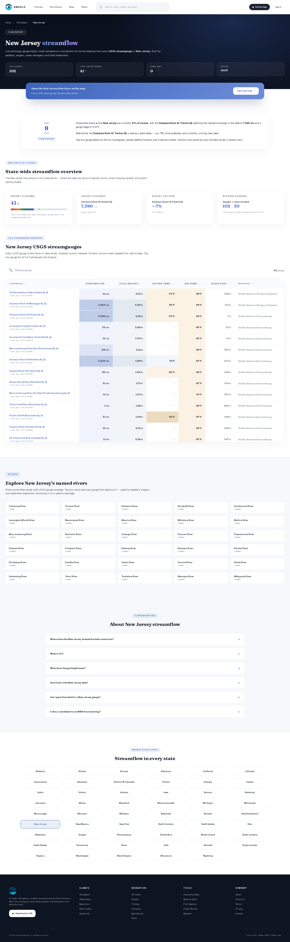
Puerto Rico (166, 834)
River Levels (85, 909)
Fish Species (189, 904)
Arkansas (166, 771)
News (85, 7)
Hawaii (250, 782)
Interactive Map (191, 894)
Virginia (40, 856)
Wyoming (208, 856)
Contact (239, 913)
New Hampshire (250, 813)
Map (71, 7)
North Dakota (208, 824)
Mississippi (40, 813)
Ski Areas (136, 894)
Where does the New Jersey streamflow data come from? (82, 639)
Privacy (239, 909)
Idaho (40, 792)
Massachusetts (165, 803)
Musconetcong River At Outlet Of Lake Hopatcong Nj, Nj (39, 393)
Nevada (208, 813)
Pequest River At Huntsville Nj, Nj (27, 427)
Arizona (124, 771)
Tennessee (82, 845)
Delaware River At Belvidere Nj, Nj (27, 359)
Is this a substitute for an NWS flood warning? (75, 711)
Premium (240, 899)
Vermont (208, 845)
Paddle (134, 899)
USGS (254, 935)
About (238, 894)
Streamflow (85, 899)
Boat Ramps (137, 913)
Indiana (124, 792)
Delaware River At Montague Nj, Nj (27, 303)
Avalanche (84, 913)
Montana (124, 813)
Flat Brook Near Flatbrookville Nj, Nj (28, 292)
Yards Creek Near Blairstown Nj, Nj (28, 404)
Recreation (56, 7)
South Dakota (40, 845)
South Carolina (250, 834)
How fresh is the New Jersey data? (69, 682)
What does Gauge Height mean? (68, 668)
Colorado (249, 771)
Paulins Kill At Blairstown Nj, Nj (26, 415)
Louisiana (40, 803)
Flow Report (22, 23)
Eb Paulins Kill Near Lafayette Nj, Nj (28, 438)
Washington (82, 856)
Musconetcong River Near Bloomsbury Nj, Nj (33, 348)
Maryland (124, 803)
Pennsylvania (124, 834)
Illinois (82, 792)
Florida (166, 782)
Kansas (208, 792)
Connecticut (40, 782)
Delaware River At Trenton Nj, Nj (26, 314)
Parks (134, 918)
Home (8, 23)
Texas (124, 845)
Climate (38, 7)
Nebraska (166, 813)
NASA (273, 935)
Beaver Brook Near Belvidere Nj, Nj (28, 382)
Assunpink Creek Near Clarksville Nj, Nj (30, 337)
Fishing (135, 904)
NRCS (267, 935)
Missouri (82, 813)
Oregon (82, 834)
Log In (278, 7)
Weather (187, 913)
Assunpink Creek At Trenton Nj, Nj (27, 326)
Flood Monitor (190, 909)
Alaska (82, 771)
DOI (279, 935)
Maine (82, 803)
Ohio (249, 824)
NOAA (260, 935)
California (208, 771)
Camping (136, 909)
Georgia (208, 782)
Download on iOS (22, 913)
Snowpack (84, 894)
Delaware (82, 782)
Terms (238, 904)
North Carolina (166, 824)
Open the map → (246, 91)
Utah (166, 845)
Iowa (166, 792)
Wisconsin (166, 856)
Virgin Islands (249, 845)
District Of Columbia (124, 782)
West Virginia (124, 856)
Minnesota (250, 803)
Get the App (259, 7)
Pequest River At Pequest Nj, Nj (26, 371)
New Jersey (40, 824)
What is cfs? (57, 653)
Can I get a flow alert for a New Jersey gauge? (75, 697)
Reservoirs (84, 904)
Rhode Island (208, 834)
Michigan (208, 803)
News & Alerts (190, 899)
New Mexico (82, 824)
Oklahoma (40, 834)
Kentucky (250, 792)
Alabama (40, 771)
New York (124, 824)
